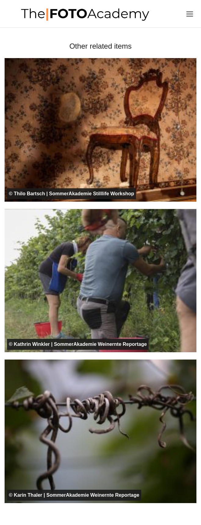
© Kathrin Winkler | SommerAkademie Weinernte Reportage (78, 344)
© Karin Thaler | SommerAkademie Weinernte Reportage (74, 495)
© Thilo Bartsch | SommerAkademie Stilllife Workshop (71, 193)
